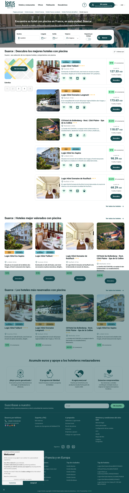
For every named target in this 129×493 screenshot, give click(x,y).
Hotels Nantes (70, 466)
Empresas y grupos (71, 432)
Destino (19, 34)
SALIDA (54, 34)
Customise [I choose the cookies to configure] (12, 483)
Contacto (68, 429)
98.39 (116, 158)
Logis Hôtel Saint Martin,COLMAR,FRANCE (110, 476)
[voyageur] (72, 38)
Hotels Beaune (70, 474)
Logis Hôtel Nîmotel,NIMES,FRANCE (108, 479)
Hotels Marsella (71, 469)
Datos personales (101, 425)
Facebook (63, 447)
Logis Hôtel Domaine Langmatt (78, 95)
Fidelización (50, 5)
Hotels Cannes (70, 477)
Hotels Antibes (70, 472)
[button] (3, 489)
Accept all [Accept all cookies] (33, 483)
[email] (86, 405)
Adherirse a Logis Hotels (72, 420)
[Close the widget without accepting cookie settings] (12, 452)
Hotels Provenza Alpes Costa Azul (46, 469)
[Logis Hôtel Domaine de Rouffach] (48, 188)
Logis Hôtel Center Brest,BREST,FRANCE (109, 466)
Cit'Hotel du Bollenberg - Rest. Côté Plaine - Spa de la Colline (110, 258)
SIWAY (90, 491)
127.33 (116, 71)
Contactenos (39, 423)
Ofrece (40, 5)
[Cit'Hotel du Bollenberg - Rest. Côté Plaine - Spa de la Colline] (48, 129)
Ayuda (98, 434)
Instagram (68, 447)
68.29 (116, 187)
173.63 (116, 100)
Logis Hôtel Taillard (73, 66)
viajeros (67, 34)
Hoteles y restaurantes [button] (27, 5)
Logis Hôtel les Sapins (71, 153)
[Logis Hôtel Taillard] (48, 71)
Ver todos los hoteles (115, 206)
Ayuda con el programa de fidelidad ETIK (47, 426)
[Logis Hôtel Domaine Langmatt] (48, 100)
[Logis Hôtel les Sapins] (48, 158)
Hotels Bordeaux (71, 480)
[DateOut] (58, 38)
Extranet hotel (69, 423)
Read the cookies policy (10, 476)
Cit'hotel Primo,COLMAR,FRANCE (107, 469)
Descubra (116, 80)
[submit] (117, 406)
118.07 (116, 129)
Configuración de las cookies (104, 428)
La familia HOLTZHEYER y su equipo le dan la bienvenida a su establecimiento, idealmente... (110, 268)
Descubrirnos (62, 5)
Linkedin (73, 447)
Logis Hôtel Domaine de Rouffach (78, 178)
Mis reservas (39, 420)
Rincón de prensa (70, 426)
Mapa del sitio (100, 437)
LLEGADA (43, 34)
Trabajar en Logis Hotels (72, 434)
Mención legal (100, 423)
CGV (97, 431)
